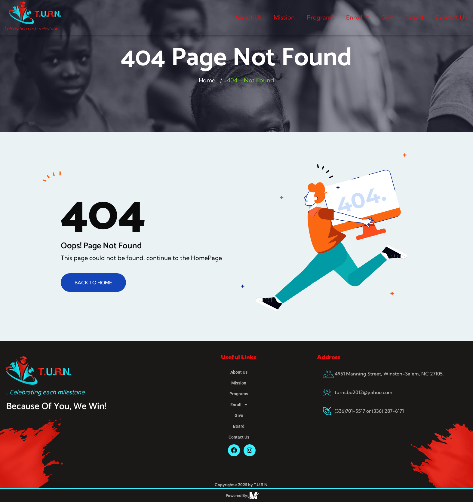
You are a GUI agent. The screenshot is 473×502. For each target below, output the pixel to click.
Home (207, 80)
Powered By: (237, 495)
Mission (284, 17)
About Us (248, 17)
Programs (320, 17)
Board (414, 17)
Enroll (357, 17)
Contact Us (451, 17)
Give (387, 17)
